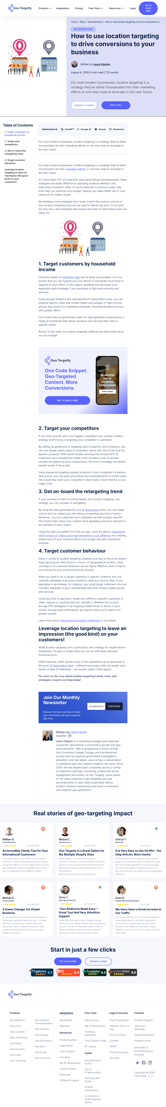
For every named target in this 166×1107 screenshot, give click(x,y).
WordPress (66, 1020)
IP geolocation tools (62, 665)
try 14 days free (148, 8)
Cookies (114, 1040)
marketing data (71, 277)
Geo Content (42, 1029)
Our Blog (65, 1057)
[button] (44, 8)
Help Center (66, 1045)
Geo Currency (43, 1058)
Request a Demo (85, 105)
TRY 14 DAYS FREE (68, 400)
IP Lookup (90, 1046)
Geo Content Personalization (43, 1022)
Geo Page (15, 1054)
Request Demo (142, 1040)
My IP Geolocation (70, 1063)
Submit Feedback (144, 1034)
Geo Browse (91, 1020)
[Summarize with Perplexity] (116, 129)
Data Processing (119, 1052)
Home (74, 21)
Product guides (68, 1039)
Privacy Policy (118, 1034)
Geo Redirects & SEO (93, 1062)
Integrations (62, 8)
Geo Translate (18, 1060)
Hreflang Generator (90, 1033)
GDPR (113, 1046)
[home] (22, 8)
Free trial (119, 105)
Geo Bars (40, 1046)
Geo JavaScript (18, 1037)
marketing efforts (76, 169)
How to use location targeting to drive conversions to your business (133, 21)
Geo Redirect (17, 1020)
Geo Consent (17, 1049)
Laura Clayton (101, 64)
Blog (82, 21)
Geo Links (15, 1025)
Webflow (65, 1025)
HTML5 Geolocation (91, 1089)
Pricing (79, 8)
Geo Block (15, 1043)
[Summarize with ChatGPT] (67, 129)
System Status (68, 1068)
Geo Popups (42, 1034)
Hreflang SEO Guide (92, 1080)
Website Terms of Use (119, 1027)
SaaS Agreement (119, 1020)
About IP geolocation (93, 1071)
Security (114, 1058)
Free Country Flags (95, 1040)
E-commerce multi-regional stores (93, 1099)
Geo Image (41, 1052)
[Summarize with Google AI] (84, 129)
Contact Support (143, 1020)
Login (133, 8)
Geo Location (17, 1031)
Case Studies (67, 1051)
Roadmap (65, 1074)
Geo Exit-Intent (43, 1040)
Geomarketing (95, 21)
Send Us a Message (140, 1027)
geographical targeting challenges (80, 620)
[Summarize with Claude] (100, 129)
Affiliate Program (69, 1080)
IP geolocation (90, 509)
